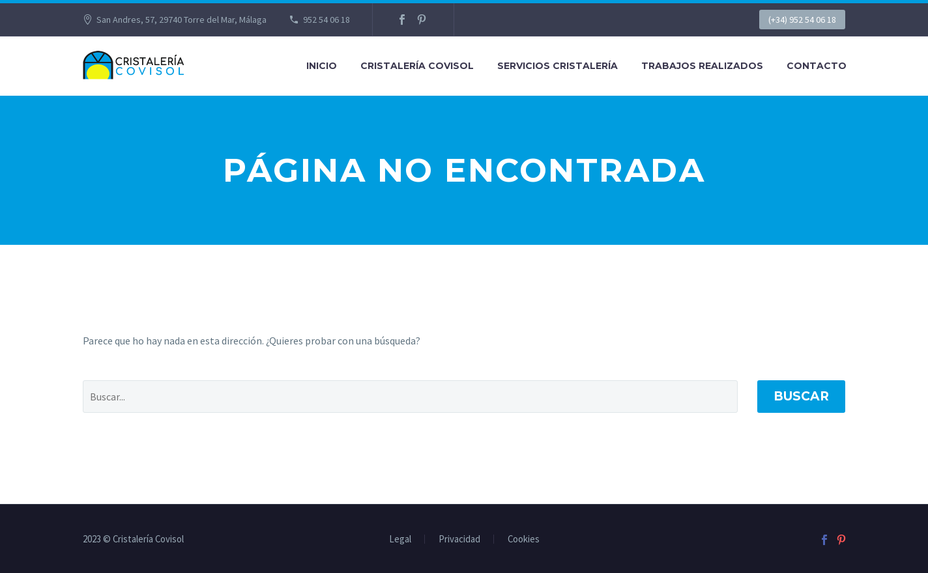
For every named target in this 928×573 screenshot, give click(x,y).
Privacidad (459, 539)
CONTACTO (817, 66)
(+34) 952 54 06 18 (802, 19)
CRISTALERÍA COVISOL (417, 66)
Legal (400, 539)
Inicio (321, 66)
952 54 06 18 (326, 19)
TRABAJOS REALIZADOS (702, 66)
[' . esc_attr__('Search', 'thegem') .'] (410, 396)
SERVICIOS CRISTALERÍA (557, 66)
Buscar (801, 396)
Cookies (524, 539)
